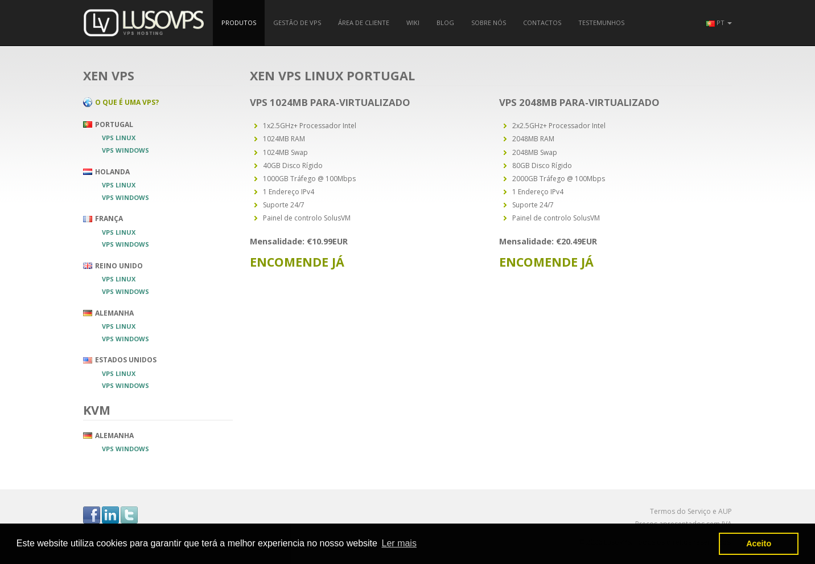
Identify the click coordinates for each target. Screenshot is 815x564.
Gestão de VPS (297, 22)
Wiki (412, 22)
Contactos (542, 22)
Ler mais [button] (399, 543)
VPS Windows (125, 150)
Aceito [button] (758, 543)
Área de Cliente (363, 22)
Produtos (238, 22)
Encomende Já (297, 262)
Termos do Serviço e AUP (691, 511)
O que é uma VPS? (127, 102)
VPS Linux (118, 137)
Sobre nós (488, 22)
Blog (445, 22)
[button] (718, 23)
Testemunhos (601, 22)
